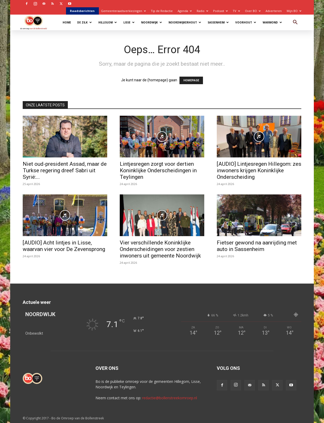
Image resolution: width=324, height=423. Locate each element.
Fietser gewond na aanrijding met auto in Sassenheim (257, 246)
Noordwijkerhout (185, 22)
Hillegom (107, 22)
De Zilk (84, 22)
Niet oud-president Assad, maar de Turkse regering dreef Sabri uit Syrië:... (65, 170)
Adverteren (274, 11)
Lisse (129, 22)
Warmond (272, 22)
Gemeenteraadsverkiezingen (123, 11)
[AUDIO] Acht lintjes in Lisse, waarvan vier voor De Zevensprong (64, 246)
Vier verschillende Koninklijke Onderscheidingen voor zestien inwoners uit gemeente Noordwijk (160, 249)
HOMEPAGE (191, 80)
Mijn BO (294, 11)
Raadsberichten (82, 11)
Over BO (253, 11)
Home (67, 22)
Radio (202, 11)
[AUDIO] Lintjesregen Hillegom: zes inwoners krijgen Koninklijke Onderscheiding (259, 170)
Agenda (185, 11)
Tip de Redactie (162, 11)
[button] (295, 22)
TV (236, 11)
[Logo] (36, 22)
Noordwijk (151, 22)
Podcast (220, 11)
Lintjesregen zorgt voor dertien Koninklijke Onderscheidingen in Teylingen (158, 170)
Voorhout (245, 22)
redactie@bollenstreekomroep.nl (169, 397)
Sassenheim (218, 22)
